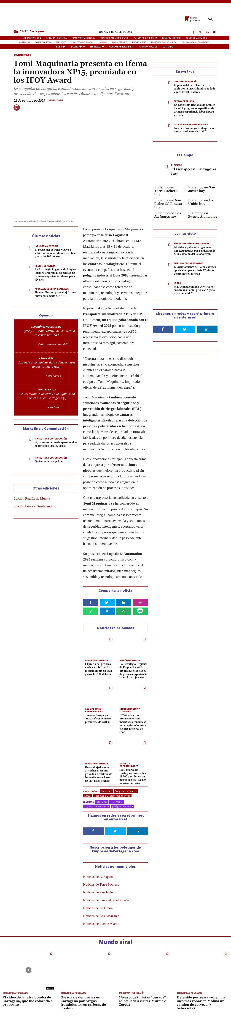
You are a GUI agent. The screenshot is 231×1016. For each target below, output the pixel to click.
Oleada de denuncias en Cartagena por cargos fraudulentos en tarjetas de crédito (83, 1002)
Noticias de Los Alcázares (101, 916)
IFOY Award (117, 801)
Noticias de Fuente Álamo (101, 923)
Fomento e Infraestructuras (191, 243)
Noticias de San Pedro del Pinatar (106, 900)
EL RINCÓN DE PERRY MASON (46, 326)
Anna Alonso (53, 375)
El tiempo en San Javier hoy (201, 189)
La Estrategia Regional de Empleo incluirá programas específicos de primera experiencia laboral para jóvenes (55, 274)
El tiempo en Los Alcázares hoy (167, 215)
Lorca (177, 282)
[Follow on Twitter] (115, 830)
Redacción (55, 100)
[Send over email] (123, 611)
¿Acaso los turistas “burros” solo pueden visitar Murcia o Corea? (142, 1001)
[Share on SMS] (140, 611)
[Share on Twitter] (107, 602)
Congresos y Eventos (126, 791)
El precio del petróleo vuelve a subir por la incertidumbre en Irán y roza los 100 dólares (55, 253)
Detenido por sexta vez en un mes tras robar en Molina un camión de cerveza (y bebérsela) (201, 1002)
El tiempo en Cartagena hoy (193, 171)
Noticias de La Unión (98, 908)
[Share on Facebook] (90, 602)
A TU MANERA (46, 358)
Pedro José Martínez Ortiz (53, 344)
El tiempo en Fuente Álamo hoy (202, 215)
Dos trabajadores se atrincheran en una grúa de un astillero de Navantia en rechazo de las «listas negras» (98, 774)
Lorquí (87, 795)
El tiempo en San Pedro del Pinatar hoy (168, 203)
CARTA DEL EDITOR (46, 389)
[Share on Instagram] (140, 602)
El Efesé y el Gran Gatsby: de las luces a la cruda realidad (46, 333)
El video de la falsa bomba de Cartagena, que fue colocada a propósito (28, 1001)
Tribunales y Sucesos (15, 993)
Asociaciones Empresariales (52, 288)
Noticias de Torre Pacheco (101, 884)
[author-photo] (31, 344)
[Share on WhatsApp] (90, 611)
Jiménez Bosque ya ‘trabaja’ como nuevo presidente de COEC (55, 294)
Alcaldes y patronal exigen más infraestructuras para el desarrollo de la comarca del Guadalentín (194, 250)
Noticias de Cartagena (98, 876)
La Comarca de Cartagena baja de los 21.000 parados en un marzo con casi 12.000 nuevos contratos (132, 776)
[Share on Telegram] (107, 611)
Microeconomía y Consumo (129, 710)
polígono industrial (122, 806)
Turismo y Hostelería (131, 993)
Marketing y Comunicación (51, 438)
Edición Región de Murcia (31, 498)
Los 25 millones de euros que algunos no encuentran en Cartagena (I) (47, 396)
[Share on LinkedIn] (123, 602)
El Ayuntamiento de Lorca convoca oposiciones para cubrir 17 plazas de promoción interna (195, 270)
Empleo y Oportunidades (128, 764)
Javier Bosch (53, 407)
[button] (210, 19)
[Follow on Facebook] (93, 830)
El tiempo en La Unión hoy (200, 202)
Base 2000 (102, 801)
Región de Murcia (45, 265)
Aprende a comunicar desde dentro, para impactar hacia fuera (47, 364)
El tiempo (176, 165)
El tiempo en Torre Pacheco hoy (166, 190)
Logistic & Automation (96, 806)
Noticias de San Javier (98, 892)
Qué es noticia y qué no (49, 461)
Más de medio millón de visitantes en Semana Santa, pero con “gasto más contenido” (194, 290)
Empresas (22, 55)
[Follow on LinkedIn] (137, 830)
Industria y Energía (46, 245)
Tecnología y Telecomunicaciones (112, 795)
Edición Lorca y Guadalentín (33, 506)
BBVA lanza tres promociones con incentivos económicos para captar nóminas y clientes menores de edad (133, 723)
